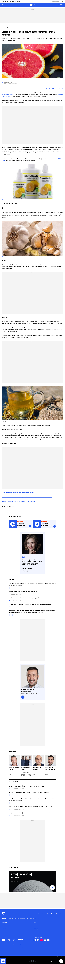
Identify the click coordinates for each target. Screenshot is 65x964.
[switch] (32, 957)
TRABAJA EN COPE (49, 944)
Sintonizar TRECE (43, 944)
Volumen (51, 961)
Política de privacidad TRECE (31, 944)
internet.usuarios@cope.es (21, 918)
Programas (4, 1)
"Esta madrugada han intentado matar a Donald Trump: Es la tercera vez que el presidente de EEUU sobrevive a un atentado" (32, 562)
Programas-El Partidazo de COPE (50, 768)
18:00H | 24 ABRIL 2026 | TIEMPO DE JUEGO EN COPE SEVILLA (26, 786)
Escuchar (30, 526)
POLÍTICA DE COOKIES (17, 944)
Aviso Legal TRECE (23, 944)
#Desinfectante (25, 511)
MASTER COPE (36, 928)
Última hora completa (28, 697)
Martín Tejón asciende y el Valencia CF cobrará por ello (24, 598)
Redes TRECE (38, 944)
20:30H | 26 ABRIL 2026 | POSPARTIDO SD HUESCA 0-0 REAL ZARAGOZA (29, 792)
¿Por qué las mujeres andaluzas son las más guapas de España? (18, 492)
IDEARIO (35, 922)
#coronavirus (18, 511)
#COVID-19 (12, 511)
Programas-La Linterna (37, 768)
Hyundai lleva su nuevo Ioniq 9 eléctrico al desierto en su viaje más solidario (30, 604)
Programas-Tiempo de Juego (26, 768)
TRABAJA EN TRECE (55, 944)
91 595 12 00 (11, 918)
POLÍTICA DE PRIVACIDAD (9, 944)
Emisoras (14, 1)
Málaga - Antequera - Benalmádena (9, 27)
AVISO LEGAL (3, 944)
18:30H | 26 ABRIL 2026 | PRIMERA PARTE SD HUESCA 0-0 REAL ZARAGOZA (30, 813)
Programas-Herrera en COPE (14, 768)
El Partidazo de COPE (27, 690)
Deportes (9, 1)
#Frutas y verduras (5, 511)
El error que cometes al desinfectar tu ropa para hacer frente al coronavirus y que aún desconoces (27, 497)
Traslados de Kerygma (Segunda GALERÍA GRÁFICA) (23, 591)
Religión (18, 1)
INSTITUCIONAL (4, 922)
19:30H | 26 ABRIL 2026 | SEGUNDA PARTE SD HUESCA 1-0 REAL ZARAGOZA (30, 807)
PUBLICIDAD (4, 928)
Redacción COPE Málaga (8, 82)
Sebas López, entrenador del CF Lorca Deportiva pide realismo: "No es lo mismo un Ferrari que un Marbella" (32, 584)
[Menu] (2, 4)
